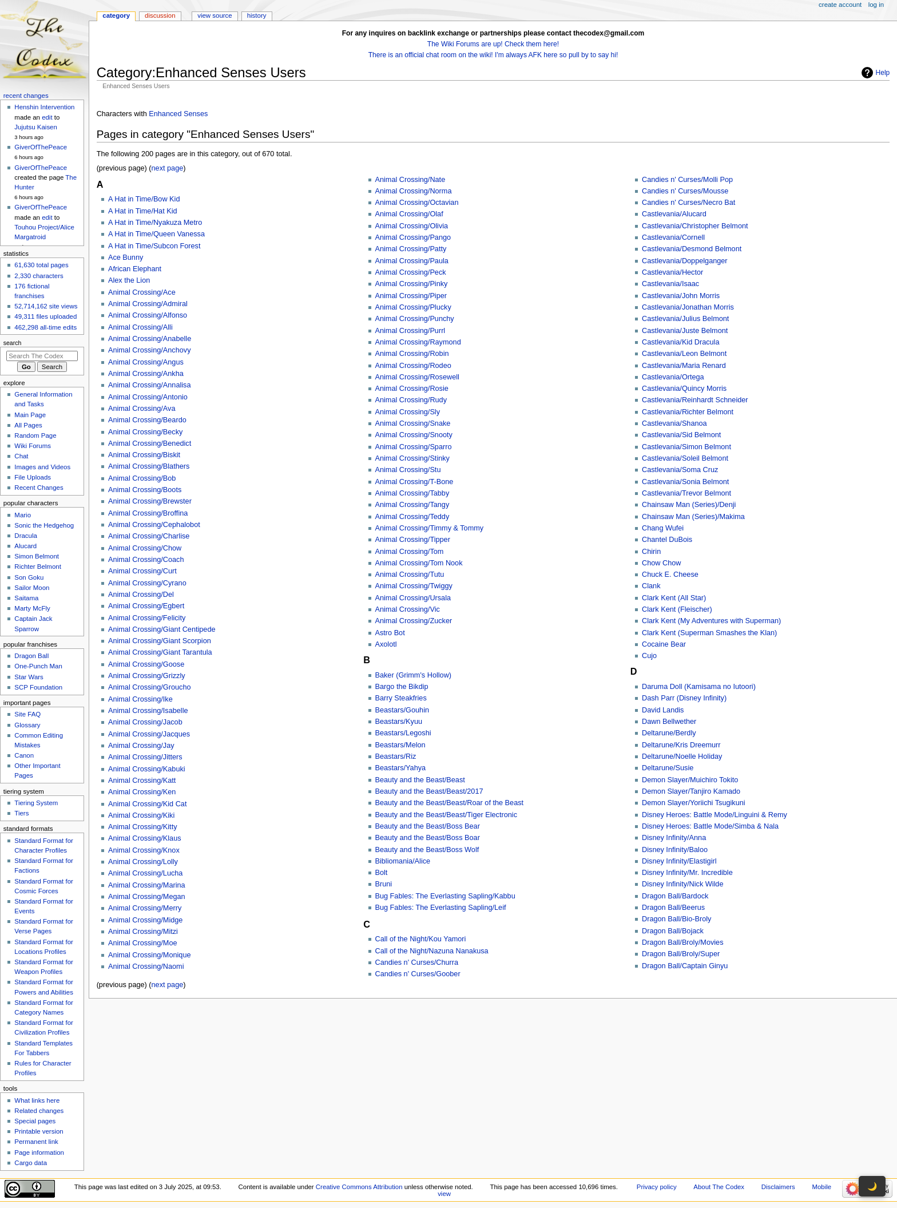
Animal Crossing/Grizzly (146, 676)
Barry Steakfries (401, 698)
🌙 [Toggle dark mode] (872, 1186)
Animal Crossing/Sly (407, 412)
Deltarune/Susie (667, 768)
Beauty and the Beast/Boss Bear (427, 826)
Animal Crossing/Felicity (146, 618)
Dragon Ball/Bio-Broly (676, 919)
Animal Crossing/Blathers (148, 466)
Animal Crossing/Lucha (145, 873)
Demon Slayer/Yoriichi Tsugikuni (693, 803)
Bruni (383, 884)
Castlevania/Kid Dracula (680, 342)
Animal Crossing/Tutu (409, 575)
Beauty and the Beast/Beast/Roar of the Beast (449, 803)
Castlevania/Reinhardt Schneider (695, 400)
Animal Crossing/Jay (141, 746)
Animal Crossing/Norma (413, 191)
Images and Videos (42, 467)
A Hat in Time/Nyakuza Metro (155, 223)
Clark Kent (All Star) (674, 598)
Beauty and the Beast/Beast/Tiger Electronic (446, 815)
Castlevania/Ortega (673, 377)
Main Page (30, 414)
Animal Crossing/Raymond (418, 342)
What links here (36, 1100)
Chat (21, 456)
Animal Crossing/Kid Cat (147, 804)
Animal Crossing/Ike (140, 699)
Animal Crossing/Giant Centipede (162, 629)
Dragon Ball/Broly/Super (681, 954)
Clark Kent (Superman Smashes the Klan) (709, 633)
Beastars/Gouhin (402, 710)
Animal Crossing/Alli (140, 327)
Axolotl (386, 644)
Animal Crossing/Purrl (410, 331)
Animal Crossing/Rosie (412, 389)
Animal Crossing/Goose (146, 664)
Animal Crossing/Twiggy (414, 586)
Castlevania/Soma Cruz (680, 470)
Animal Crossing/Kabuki (146, 769)
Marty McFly (32, 608)
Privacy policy (657, 1186)
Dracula (25, 535)
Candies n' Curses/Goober (418, 974)
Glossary (27, 725)
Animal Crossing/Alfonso (147, 315)
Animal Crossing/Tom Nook (419, 563)
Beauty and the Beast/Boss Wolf (427, 850)
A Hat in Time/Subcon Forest (154, 246)
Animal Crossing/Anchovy (149, 350)
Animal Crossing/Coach (146, 560)
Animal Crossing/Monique (149, 955)
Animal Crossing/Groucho (149, 687)
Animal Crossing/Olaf (409, 214)
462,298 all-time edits (45, 327)
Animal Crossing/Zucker (414, 621)
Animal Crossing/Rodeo (413, 366)
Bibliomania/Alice (403, 861)
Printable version (38, 1131)
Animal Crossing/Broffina (148, 513)
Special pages (34, 1121)
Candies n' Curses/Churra (417, 963)
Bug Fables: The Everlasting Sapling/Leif (440, 908)
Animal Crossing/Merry (144, 908)
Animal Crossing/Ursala (413, 598)
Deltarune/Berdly (669, 733)
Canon (24, 755)
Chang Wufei (663, 528)
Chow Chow (661, 563)
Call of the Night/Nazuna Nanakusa (432, 951)
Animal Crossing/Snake (413, 423)
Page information (39, 1152)
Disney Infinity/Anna (674, 838)
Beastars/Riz (395, 756)
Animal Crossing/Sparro (413, 447)
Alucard (25, 545)
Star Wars (28, 677)
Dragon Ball (31, 655)
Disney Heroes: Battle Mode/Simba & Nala (710, 826)
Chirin (651, 552)
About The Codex (718, 1186)
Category (116, 15)
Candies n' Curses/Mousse (685, 191)
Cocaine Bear (664, 644)
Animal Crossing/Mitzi (143, 932)
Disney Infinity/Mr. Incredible (687, 873)
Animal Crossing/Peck (410, 272)
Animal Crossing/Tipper (412, 540)
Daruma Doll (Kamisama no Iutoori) (699, 687)
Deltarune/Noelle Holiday (682, 756)
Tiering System (36, 802)
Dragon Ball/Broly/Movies (682, 942)
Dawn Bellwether (669, 722)
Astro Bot (390, 633)
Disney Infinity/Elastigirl (679, 861)
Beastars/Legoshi (403, 733)
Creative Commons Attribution (359, 1186)
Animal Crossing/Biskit (144, 455)
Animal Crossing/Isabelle (148, 711)
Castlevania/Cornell (673, 237)
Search (12, 342)
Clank (651, 586)
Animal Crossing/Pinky (411, 284)
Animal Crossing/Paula (412, 261)
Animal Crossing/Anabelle (149, 339)
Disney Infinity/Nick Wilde (682, 884)
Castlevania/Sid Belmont (681, 435)
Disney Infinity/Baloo (675, 850)
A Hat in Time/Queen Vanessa (156, 234)
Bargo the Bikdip (401, 687)
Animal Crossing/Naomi (146, 967)
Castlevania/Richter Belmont (687, 412)
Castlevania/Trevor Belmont (686, 493)
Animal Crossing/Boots (144, 490)
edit (47, 117)
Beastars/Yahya (400, 768)
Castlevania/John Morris (681, 296)
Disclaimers (778, 1186)
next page (168, 168)
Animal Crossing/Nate (410, 180)
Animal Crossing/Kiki (141, 815)
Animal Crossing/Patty (411, 249)
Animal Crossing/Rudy (411, 400)
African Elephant (134, 269)
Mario (22, 515)
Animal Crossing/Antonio (148, 397)
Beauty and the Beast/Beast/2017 (429, 791)
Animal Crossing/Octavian (417, 203)
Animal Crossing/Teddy (412, 517)
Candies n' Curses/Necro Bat (688, 203)
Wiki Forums (32, 445)
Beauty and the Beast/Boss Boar (427, 838)
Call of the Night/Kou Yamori (420, 939)
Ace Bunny (125, 258)
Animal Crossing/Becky (145, 432)
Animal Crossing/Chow (144, 548)
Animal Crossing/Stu (408, 470)
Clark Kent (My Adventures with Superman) (711, 621)
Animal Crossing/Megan (146, 897)
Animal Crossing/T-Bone (414, 482)
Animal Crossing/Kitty (142, 827)
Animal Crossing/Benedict (149, 443)
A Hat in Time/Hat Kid (142, 211)
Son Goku (28, 577)
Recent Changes (38, 487)
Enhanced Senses (178, 114)
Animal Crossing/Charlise (148, 536)
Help (883, 73)
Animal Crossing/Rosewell (417, 377)
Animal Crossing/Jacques (149, 734)
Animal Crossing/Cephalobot (154, 525)
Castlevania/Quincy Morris (684, 389)
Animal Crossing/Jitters (145, 757)
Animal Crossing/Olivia (412, 226)
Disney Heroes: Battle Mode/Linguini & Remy (714, 815)
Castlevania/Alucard (674, 214)
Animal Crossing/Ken (142, 792)
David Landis (663, 710)
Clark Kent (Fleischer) (677, 609)
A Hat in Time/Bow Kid (144, 199)
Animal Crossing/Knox (144, 850)
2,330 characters (38, 275)
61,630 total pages (41, 265)
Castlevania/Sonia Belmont (685, 482)
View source (214, 15)
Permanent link (36, 1141)
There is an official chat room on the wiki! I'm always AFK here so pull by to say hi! (493, 55)
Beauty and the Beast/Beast (420, 780)
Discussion (160, 15)
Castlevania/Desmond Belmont (691, 249)
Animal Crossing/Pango (413, 237)
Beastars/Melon (400, 745)
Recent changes (26, 95)
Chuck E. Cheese (670, 575)
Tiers (21, 813)
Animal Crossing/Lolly (143, 862)
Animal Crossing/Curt (142, 571)
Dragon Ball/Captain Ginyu (685, 966)
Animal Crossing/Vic (407, 609)
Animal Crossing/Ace (142, 292)
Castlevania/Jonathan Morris (688, 307)
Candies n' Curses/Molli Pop (687, 180)
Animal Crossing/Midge (145, 920)
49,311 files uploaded (45, 316)
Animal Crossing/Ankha (146, 374)
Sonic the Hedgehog (44, 525)
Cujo (649, 656)
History (257, 15)
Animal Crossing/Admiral (148, 304)
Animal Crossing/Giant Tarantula (160, 652)
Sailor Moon (31, 587)
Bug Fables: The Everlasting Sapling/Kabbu (445, 896)
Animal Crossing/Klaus (144, 838)
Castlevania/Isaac (670, 284)
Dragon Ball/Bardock (675, 896)
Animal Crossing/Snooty (414, 435)
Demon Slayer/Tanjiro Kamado (691, 791)
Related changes (38, 1110)
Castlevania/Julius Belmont (685, 319)
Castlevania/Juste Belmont (685, 331)
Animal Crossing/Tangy (412, 505)
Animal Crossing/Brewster (150, 501)
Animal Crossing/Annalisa (149, 385)
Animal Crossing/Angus (146, 362)
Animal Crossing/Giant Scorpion (159, 641)
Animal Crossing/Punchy (414, 319)
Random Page (35, 435)
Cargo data (30, 1162)
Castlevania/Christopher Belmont (695, 226)
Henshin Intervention (44, 107)
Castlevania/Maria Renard (684, 366)
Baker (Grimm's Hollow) (413, 675)
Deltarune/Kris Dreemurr (681, 745)
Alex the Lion (129, 280)
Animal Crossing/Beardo (147, 420)
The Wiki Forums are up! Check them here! (493, 44)
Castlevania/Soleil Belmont (685, 458)
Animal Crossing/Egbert (146, 606)
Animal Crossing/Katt (142, 781)
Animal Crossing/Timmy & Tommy (429, 528)
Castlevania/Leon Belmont (684, 354)
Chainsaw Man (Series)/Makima (693, 517)
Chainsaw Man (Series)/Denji (689, 505)
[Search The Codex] (42, 356)
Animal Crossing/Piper (411, 296)
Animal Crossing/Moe (142, 943)
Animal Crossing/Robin (412, 354)
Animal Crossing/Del (141, 595)
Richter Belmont (37, 566)
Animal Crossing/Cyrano (147, 583)
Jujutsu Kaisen (35, 127)
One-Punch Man (38, 666)
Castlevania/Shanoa (674, 423)
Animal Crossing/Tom (409, 552)
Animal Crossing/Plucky (413, 307)
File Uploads (32, 477)
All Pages (28, 425)
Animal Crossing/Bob (142, 478)
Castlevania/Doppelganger (685, 261)
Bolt (381, 873)
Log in (876, 4)
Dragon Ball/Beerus (673, 908)
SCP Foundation (38, 687)
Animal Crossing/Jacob (145, 722)
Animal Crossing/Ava (142, 409)
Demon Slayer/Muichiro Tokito (690, 780)
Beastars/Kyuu (399, 722)
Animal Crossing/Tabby (412, 493)
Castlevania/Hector (672, 272)
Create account (840, 4)
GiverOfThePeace (40, 147)
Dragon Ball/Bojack (673, 931)
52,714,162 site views (45, 306)
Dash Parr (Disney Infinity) (684, 698)
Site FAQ (27, 714)
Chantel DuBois (667, 540)
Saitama (26, 598)
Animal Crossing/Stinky (412, 458)
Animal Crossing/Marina (146, 885)
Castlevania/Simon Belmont (686, 447)
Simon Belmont (36, 556)
